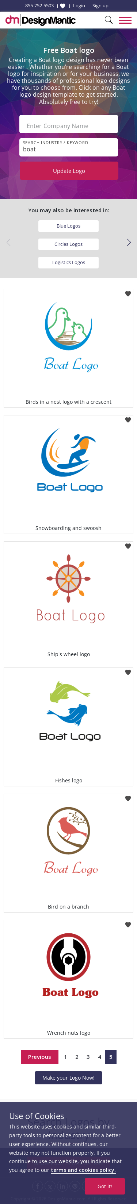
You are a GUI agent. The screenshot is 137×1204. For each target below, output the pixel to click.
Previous (39, 1056)
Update (69, 170)
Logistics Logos (68, 262)
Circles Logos (68, 244)
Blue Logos (68, 225)
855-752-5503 (39, 5)
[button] (128, 242)
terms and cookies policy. (83, 1169)
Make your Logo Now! (68, 1077)
